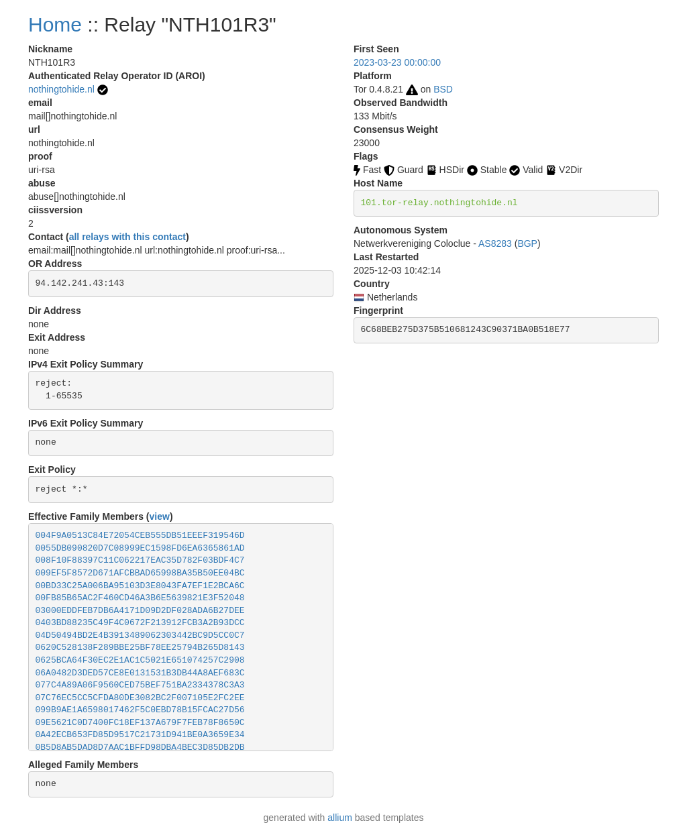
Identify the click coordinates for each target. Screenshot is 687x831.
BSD (443, 89)
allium (339, 817)
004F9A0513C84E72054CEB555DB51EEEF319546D (140, 536)
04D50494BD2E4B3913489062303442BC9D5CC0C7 (140, 635)
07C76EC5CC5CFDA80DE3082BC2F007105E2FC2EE (140, 698)
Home (55, 24)
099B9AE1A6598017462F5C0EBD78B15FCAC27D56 (140, 710)
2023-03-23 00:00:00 (397, 62)
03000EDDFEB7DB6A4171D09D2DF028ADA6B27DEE (140, 611)
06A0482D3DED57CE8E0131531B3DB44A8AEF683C (140, 673)
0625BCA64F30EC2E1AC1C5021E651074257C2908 (140, 660)
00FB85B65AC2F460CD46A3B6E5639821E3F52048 (140, 598)
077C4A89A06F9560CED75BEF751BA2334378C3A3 (140, 685)
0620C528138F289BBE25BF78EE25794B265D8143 (140, 648)
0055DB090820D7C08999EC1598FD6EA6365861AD (140, 548)
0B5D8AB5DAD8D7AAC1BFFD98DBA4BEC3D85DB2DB (140, 747)
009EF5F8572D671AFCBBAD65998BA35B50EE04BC (140, 573)
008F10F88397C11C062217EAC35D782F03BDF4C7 (140, 560)
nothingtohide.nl (61, 89)
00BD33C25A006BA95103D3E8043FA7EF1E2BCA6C (140, 586)
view (160, 516)
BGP (527, 243)
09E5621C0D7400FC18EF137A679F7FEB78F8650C (140, 723)
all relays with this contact (127, 236)
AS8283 (495, 243)
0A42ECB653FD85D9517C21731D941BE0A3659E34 (140, 735)
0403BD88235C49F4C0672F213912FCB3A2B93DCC (140, 623)
